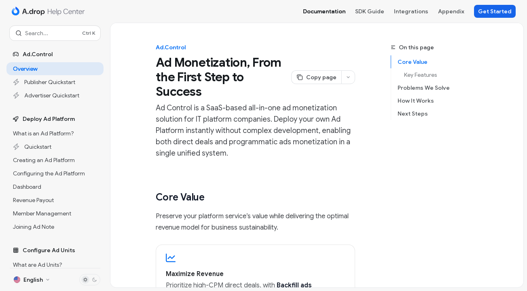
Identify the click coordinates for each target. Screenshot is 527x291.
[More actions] (348, 77)
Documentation (324, 11)
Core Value (413, 61)
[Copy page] (316, 77)
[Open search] (55, 33)
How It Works (416, 100)
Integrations (411, 11)
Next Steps (413, 113)
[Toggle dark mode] (89, 279)
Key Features (420, 74)
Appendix (451, 11)
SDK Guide (369, 11)
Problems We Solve (424, 87)
